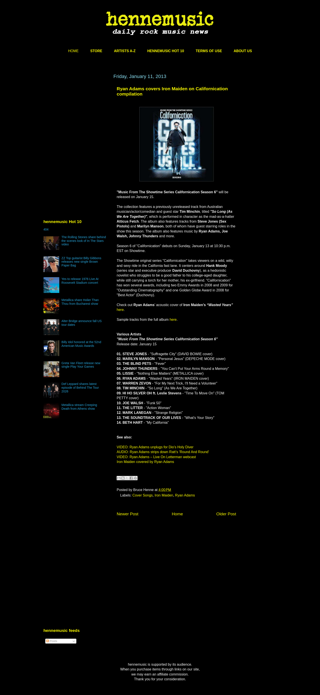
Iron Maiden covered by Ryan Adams (145, 462)
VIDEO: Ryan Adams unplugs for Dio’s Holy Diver (155, 447)
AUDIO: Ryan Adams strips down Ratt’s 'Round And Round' (163, 452)
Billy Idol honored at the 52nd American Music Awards (81, 344)
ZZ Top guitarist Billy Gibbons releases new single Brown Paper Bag (81, 261)
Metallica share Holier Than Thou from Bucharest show (80, 301)
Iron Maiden (164, 495)
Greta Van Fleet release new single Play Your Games (80, 365)
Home (177, 514)
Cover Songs (143, 495)
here (120, 310)
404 (46, 229)
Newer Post (127, 514)
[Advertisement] (76, 115)
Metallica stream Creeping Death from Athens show (79, 406)
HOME (73, 51)
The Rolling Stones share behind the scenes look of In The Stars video (83, 240)
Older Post (226, 514)
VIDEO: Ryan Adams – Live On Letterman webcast (156, 457)
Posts (51, 641)
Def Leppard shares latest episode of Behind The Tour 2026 (80, 387)
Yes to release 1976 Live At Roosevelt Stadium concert (79, 280)
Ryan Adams (185, 495)
